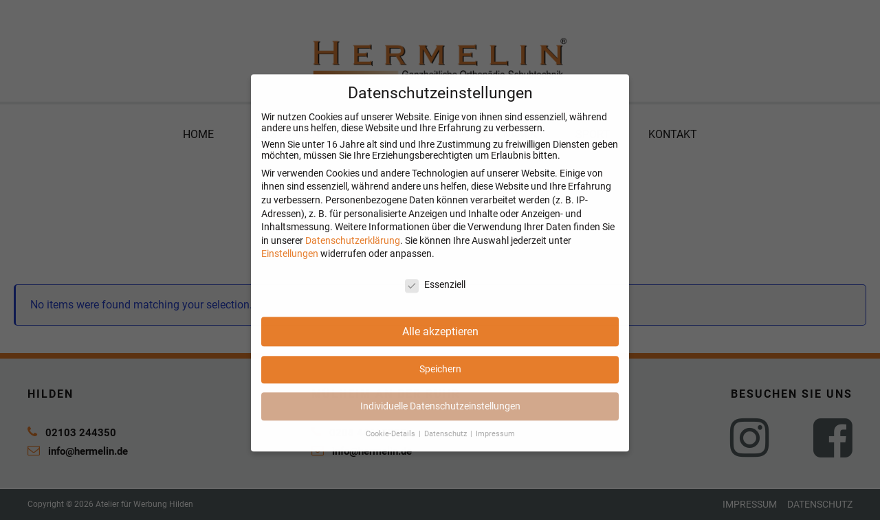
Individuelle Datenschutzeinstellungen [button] (440, 414)
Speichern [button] (440, 377)
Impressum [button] (495, 442)
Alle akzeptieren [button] (440, 339)
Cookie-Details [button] (391, 442)
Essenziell (435, 292)
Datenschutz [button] (446, 442)
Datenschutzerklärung (352, 248)
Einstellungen (289, 261)
